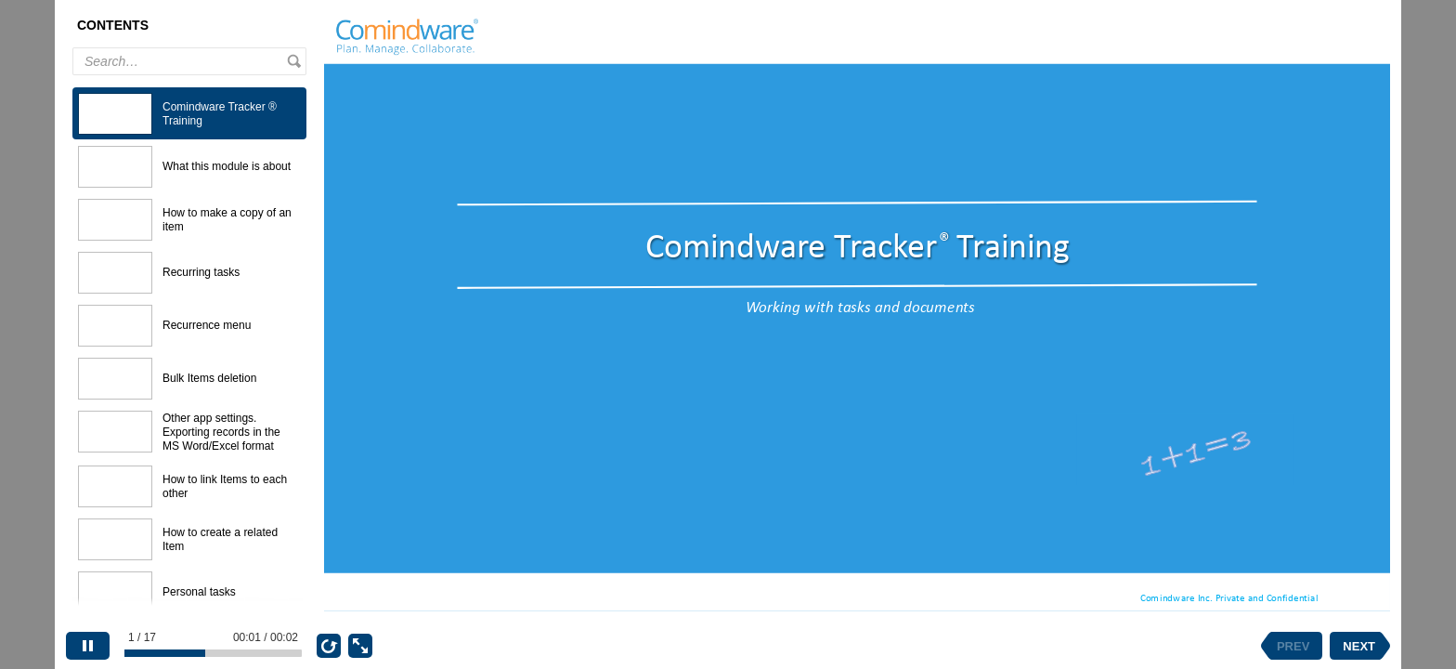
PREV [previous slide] (1293, 646)
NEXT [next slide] (1359, 646)
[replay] (329, 646)
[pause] (88, 646)
